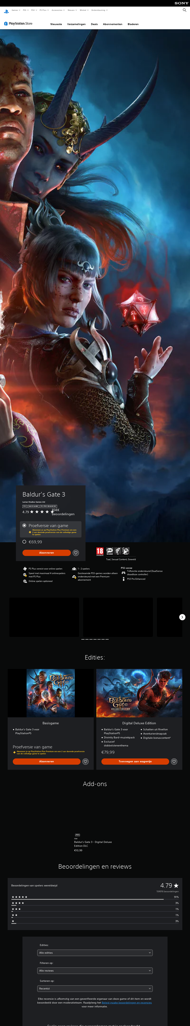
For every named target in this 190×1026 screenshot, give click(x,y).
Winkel (83, 10)
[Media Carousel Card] (44, 613)
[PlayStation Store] (19, 20)
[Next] (182, 614)
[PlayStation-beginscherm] (6, 10)
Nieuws (71, 10)
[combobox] (95, 949)
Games (15, 10)
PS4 (33, 10)
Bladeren (133, 20)
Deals (94, 20)
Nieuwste (56, 20)
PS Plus (43, 10)
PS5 (24, 10)
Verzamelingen (76, 20)
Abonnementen (112, 20)
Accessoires (57, 10)
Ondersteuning (98, 10)
